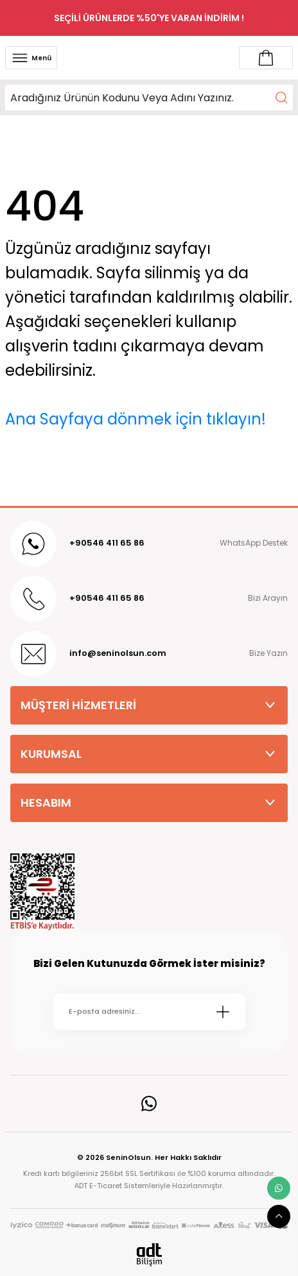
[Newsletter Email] (149, 1012)
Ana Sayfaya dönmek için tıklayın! (135, 419)
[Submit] (223, 1012)
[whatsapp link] (278, 1188)
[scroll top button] (278, 1216)
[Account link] (266, 57)
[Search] (149, 97)
